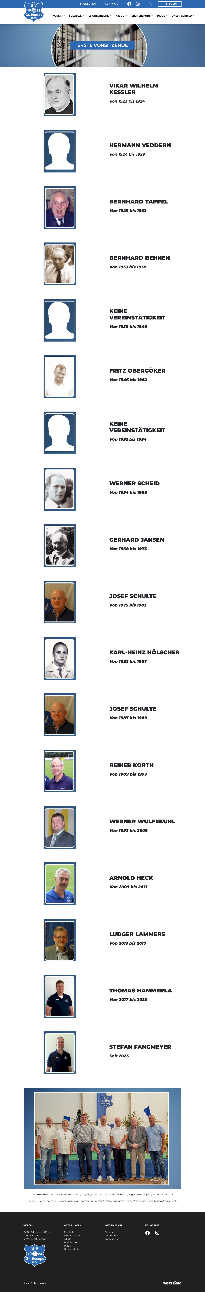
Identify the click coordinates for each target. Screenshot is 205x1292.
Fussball (75, 16)
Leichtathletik (99, 16)
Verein (58, 16)
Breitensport (141, 16)
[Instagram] (138, 4)
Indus (161, 16)
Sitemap (109, 1232)
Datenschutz (112, 1235)
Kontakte (111, 4)
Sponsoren (88, 4)
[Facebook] (129, 4)
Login (170, 4)
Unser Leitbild (182, 16)
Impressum (111, 1239)
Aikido (120, 16)
